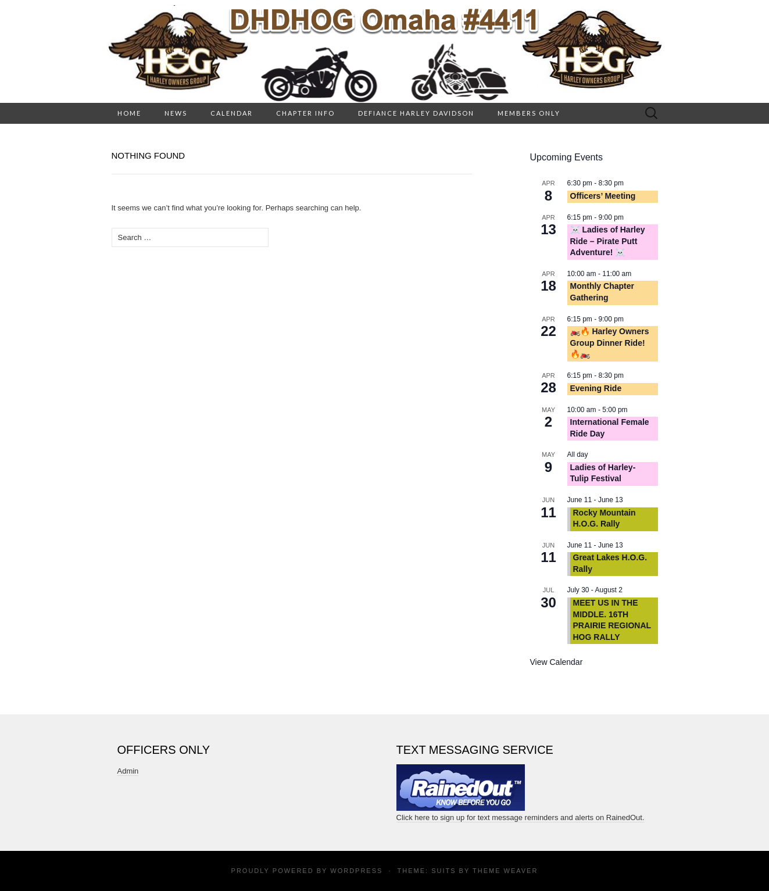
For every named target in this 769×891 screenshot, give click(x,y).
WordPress (356, 870)
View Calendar (556, 662)
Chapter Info (305, 113)
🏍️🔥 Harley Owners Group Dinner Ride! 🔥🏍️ (609, 343)
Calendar (231, 113)
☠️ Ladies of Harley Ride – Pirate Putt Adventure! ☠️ (607, 241)
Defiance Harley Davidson (416, 113)
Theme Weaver (505, 870)
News (175, 113)
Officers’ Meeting (603, 196)
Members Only (529, 113)
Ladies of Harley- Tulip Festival (603, 473)
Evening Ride (596, 388)
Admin (128, 771)
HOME (129, 113)
